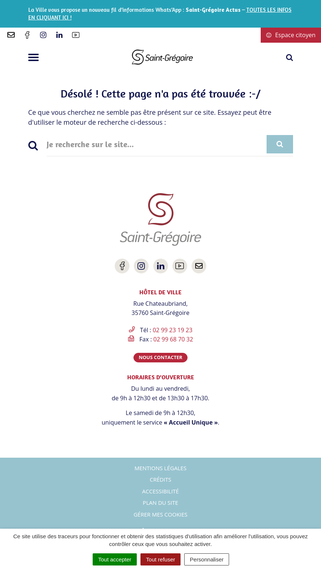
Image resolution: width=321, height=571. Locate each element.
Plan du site (160, 502)
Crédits (160, 479)
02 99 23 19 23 (172, 330)
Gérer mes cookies (160, 514)
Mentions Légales (161, 468)
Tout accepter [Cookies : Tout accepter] (114, 559)
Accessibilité (160, 491)
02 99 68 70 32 (173, 339)
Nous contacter (160, 357)
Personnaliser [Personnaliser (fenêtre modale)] (207, 559)
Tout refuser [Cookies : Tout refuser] (160, 559)
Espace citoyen (290, 35)
